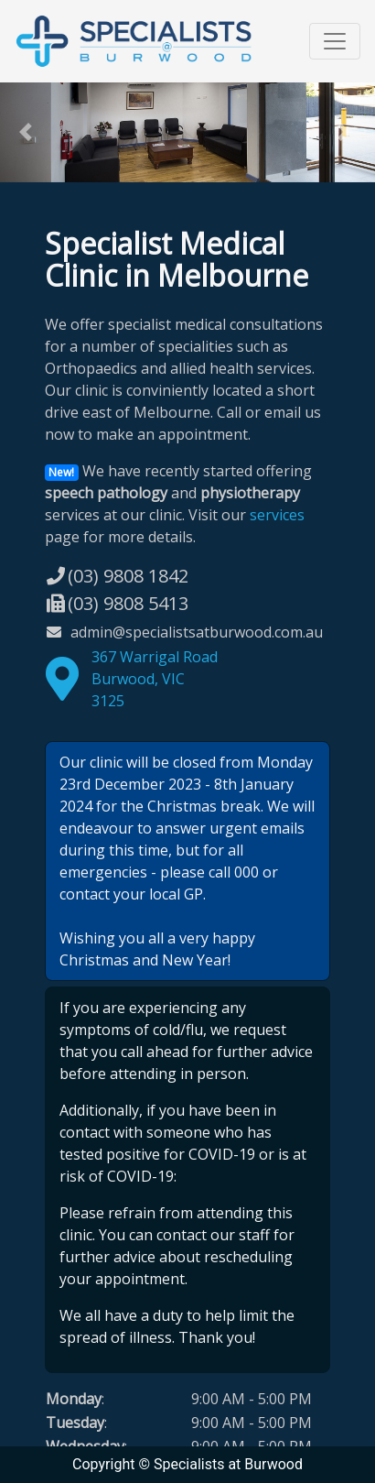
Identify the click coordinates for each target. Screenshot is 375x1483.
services (277, 515)
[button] (28, 132)
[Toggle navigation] (334, 41)
